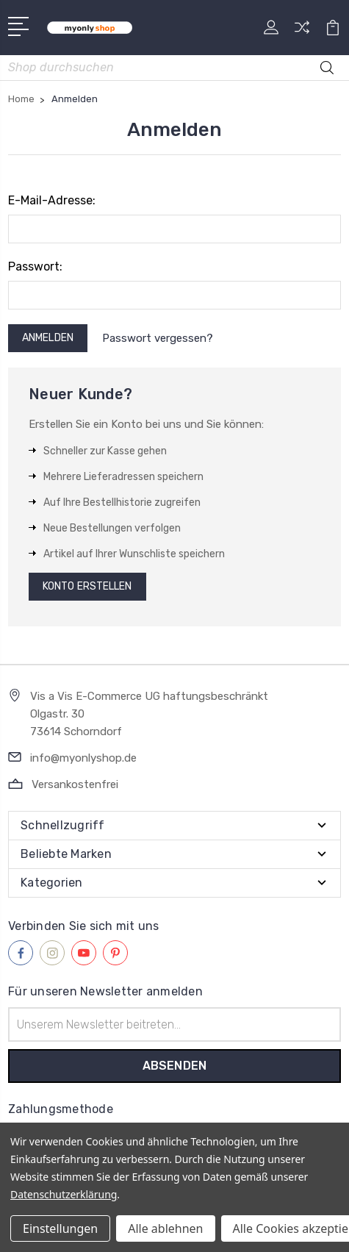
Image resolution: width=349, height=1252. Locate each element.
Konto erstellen (87, 586)
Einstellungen (60, 1228)
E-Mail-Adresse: (52, 200)
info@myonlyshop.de (83, 758)
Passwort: (35, 266)
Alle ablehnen (165, 1228)
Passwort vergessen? (157, 338)
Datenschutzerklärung (63, 1194)
